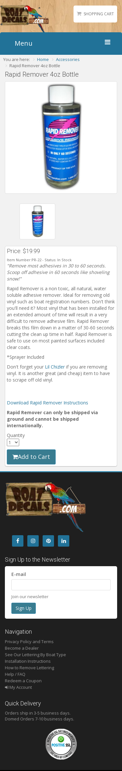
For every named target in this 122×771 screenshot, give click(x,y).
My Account (18, 687)
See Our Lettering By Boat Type (35, 655)
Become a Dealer (22, 648)
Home (43, 59)
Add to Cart (31, 457)
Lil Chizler (55, 367)
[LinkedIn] (63, 541)
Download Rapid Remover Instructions (47, 403)
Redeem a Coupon (23, 681)
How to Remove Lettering (29, 668)
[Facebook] (17, 541)
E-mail (18, 574)
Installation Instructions (28, 661)
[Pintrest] (48, 541)
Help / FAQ (15, 674)
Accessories (68, 59)
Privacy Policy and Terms (29, 641)
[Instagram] (33, 541)
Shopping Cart (99, 14)
